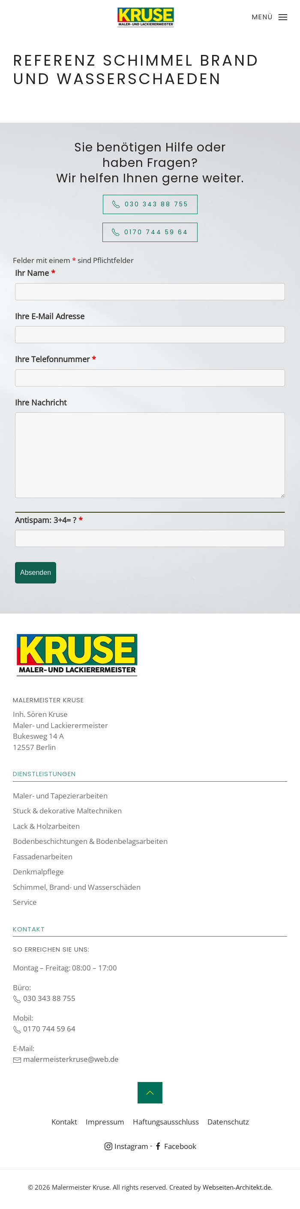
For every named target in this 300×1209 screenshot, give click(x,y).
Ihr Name (35, 273)
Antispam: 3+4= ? (49, 520)
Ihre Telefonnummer (55, 359)
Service (25, 902)
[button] (269, 17)
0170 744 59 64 (150, 232)
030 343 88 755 (150, 204)
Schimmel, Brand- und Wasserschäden (77, 887)
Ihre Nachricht (40, 402)
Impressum (105, 1122)
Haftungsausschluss (166, 1122)
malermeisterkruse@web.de (66, 1059)
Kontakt (64, 1122)
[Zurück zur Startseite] (146, 17)
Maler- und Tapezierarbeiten (60, 796)
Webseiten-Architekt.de (237, 1187)
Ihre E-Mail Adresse (49, 316)
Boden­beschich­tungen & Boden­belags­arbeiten (90, 841)
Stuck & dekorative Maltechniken (67, 811)
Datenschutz (228, 1122)
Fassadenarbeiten (42, 856)
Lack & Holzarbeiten (46, 826)
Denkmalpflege (38, 872)
